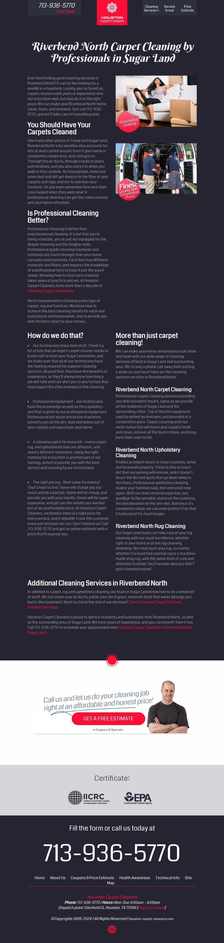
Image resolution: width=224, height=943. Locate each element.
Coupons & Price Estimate (92, 878)
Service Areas (169, 8)
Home (40, 878)
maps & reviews (151, 907)
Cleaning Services (151, 8)
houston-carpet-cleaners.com (151, 918)
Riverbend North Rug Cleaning (150, 526)
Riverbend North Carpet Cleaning (154, 389)
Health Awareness (134, 878)
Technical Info (167, 878)
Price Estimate (187, 8)
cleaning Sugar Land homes (51, 291)
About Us (57, 878)
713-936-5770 (112, 853)
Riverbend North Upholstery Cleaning (148, 452)
